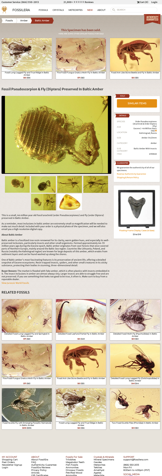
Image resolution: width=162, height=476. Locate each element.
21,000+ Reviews (79, 2)
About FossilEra (39, 459)
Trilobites (71, 459)
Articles (35, 472)
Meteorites (99, 464)
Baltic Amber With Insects (145, 148)
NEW (90, 10)
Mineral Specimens (104, 459)
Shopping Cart (10, 459)
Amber (154, 143)
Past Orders (8, 462)
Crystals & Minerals (104, 457)
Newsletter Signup (12, 464)
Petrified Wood (74, 472)
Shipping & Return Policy (128, 177)
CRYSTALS (58, 10)
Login (154, 2)
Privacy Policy (39, 470)
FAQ (33, 462)
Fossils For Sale (74, 457)
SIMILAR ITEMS (137, 103)
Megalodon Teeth (75, 462)
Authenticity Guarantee (43, 464)
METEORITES (75, 10)
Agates (97, 472)
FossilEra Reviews (40, 467)
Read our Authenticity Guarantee (131, 174)
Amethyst (99, 470)
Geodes (98, 462)
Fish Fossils (72, 464)
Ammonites (72, 467)
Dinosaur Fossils (74, 470)
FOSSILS (43, 10)
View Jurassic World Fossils (15, 283)
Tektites (98, 467)
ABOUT (101, 10)
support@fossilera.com (135, 459)
